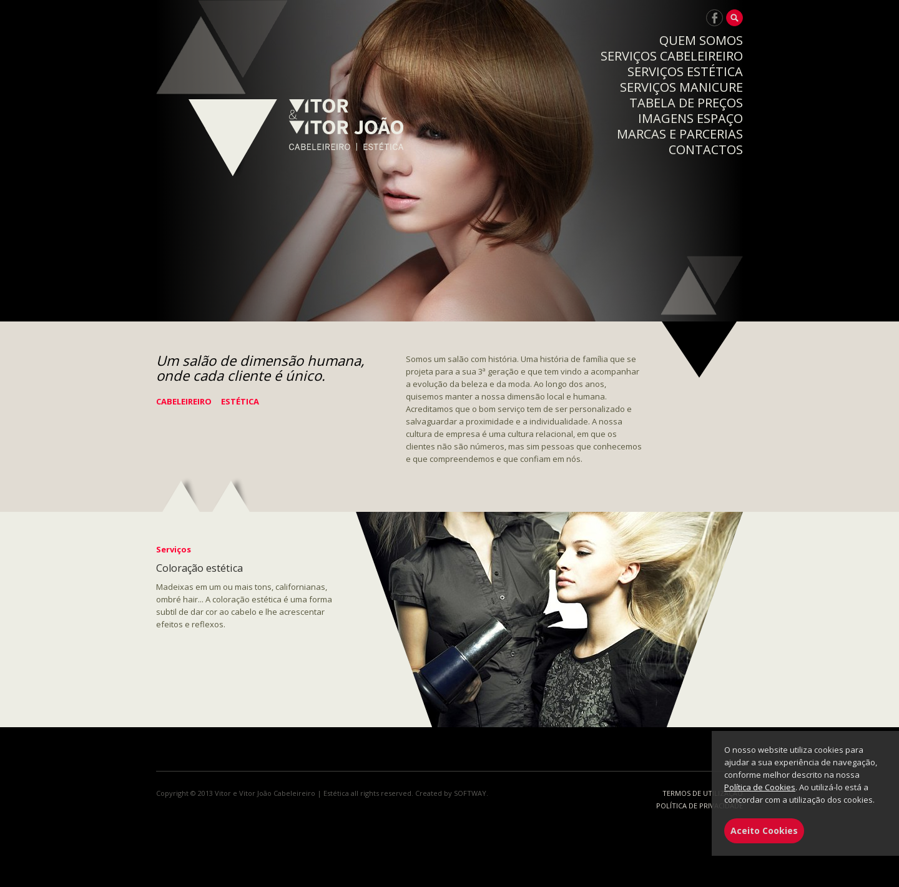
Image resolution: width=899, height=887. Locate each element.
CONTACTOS (706, 149)
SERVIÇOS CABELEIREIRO (672, 55)
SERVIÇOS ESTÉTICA (685, 71)
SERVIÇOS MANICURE (681, 87)
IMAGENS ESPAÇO (690, 118)
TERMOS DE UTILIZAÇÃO (702, 793)
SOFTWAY (470, 793)
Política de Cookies (759, 787)
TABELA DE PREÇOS (686, 102)
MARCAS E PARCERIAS (680, 133)
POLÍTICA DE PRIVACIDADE (699, 805)
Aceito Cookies (764, 830)
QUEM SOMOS (701, 40)
